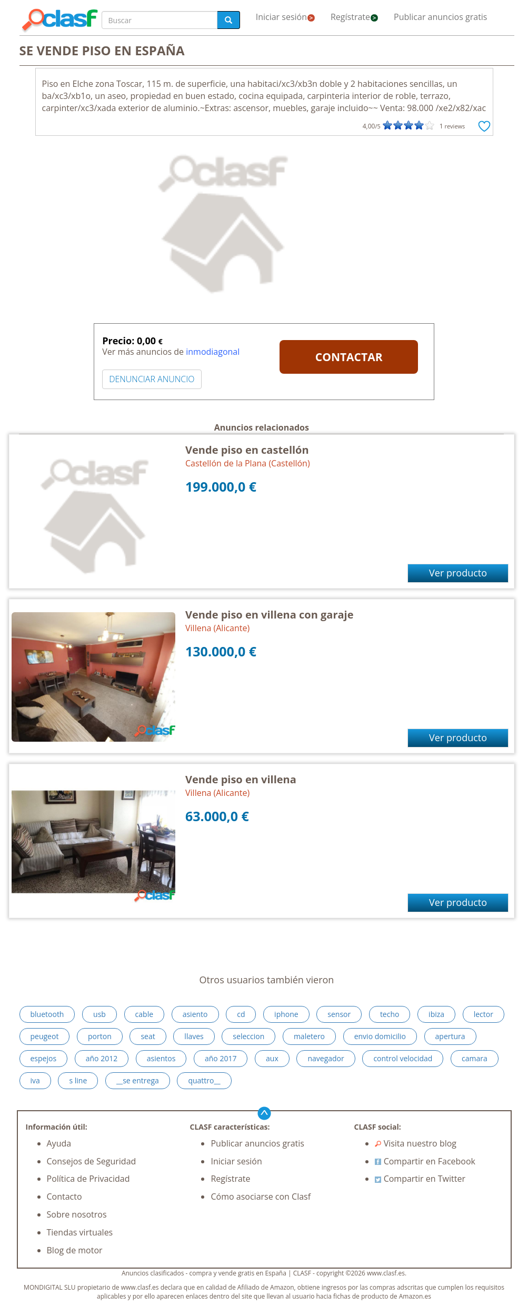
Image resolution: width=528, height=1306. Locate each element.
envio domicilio (380, 1036)
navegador (325, 1058)
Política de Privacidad (88, 1178)
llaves (193, 1036)
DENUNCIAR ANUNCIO (151, 379)
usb (99, 1014)
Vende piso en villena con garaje (269, 614)
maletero (309, 1036)
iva (35, 1080)
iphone (286, 1014)
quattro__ (204, 1080)
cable (144, 1014)
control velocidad (402, 1058)
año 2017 (220, 1058)
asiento (195, 1014)
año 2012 (101, 1058)
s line (78, 1080)
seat (148, 1036)
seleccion (248, 1036)
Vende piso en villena (240, 779)
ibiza (436, 1014)
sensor (339, 1014)
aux (272, 1058)
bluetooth (47, 1014)
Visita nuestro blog (415, 1143)
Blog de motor (75, 1250)
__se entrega (137, 1080)
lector (483, 1014)
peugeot (45, 1036)
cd (241, 1014)
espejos (44, 1058)
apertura (450, 1036)
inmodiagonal (213, 351)
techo (390, 1014)
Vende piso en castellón (247, 450)
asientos (161, 1058)
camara (474, 1058)
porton (100, 1036)
